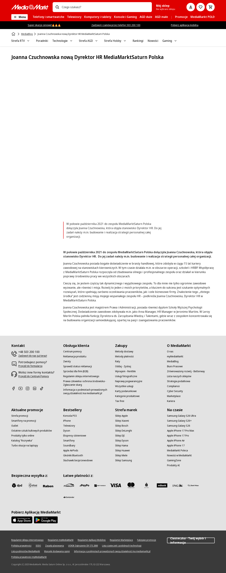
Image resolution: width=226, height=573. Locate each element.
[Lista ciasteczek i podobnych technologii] (121, 545)
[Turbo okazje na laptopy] (24, 445)
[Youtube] (21, 388)
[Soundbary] (69, 445)
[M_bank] (162, 485)
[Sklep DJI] (120, 435)
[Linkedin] (36, 388)
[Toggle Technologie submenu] (71, 40)
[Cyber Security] (175, 391)
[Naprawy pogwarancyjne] (128, 381)
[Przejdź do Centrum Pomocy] (33, 376)
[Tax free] (119, 401)
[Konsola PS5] (70, 416)
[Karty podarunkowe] (126, 391)
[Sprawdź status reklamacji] (77, 366)
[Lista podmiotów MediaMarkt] (25, 551)
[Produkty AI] (173, 465)
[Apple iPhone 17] (176, 445)
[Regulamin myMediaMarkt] (60, 540)
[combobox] (105, 7)
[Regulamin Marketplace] (121, 540)
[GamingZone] (174, 460)
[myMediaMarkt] (175, 356)
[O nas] (170, 351)
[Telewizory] (69, 425)
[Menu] (19, 17)
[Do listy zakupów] (200, 7)
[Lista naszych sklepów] (179, 376)
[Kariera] (171, 401)
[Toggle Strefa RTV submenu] (28, 40)
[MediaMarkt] (29, 7)
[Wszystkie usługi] (124, 386)
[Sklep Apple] (121, 416)
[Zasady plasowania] (54, 545)
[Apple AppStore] (21, 519)
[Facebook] (14, 388)
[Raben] (48, 486)
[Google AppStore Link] (46, 519)
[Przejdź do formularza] (30, 366)
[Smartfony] (69, 440)
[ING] (177, 485)
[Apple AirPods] (70, 450)
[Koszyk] (210, 7)
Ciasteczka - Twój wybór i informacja (191, 540)
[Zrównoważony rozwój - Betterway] (186, 371)
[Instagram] (28, 388)
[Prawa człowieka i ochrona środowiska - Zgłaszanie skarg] (87, 383)
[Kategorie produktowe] (127, 396)
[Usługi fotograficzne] (126, 376)
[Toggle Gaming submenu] (175, 40)
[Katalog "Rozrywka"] (22, 440)
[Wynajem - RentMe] (125, 371)
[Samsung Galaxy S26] (178, 425)
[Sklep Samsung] (123, 460)
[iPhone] (67, 420)
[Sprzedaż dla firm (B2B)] (75, 371)
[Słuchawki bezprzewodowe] (78, 460)
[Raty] (117, 361)
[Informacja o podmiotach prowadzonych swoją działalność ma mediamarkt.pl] (87, 391)
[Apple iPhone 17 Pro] (178, 435)
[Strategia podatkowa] (178, 381)
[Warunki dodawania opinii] (57, 551)
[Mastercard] (131, 485)
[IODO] (38, 545)
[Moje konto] (190, 7)
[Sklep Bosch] (121, 425)
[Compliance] (173, 386)
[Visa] (115, 485)
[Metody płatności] (124, 356)
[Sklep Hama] (121, 445)
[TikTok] (43, 388)
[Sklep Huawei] (122, 450)
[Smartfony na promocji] (23, 420)
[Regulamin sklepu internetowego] (81, 376)
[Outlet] (14, 425)
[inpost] (32, 485)
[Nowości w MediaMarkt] (179, 455)
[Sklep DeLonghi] (123, 430)
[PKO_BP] (146, 485)
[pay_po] (84, 485)
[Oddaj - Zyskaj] (123, 366)
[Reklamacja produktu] (74, 356)
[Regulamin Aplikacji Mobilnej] (92, 540)
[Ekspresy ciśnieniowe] (74, 435)
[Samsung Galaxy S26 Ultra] (181, 416)
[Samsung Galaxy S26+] (179, 420)
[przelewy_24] (69, 485)
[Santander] (69, 498)
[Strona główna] (13, 34)
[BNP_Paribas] (100, 485)
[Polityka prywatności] (21, 545)
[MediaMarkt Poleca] (177, 450)
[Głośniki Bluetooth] (73, 455)
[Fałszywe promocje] (146, 540)
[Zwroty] (67, 361)
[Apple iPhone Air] (176, 440)
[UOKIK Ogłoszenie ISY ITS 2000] (83, 545)
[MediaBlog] (173, 361)
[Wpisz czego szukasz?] (57, 7)
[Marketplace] (174, 396)
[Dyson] (66, 430)
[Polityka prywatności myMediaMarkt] (29, 557)
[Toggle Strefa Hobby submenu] (124, 40)
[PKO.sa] (193, 485)
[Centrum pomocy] (72, 351)
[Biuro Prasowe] (175, 366)
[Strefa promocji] (19, 416)
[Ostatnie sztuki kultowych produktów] (31, 430)
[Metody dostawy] (124, 351)
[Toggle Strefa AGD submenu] (96, 40)
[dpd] (17, 485)
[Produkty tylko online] (22, 435)
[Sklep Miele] (121, 455)
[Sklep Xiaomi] (122, 420)
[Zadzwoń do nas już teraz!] (32, 356)
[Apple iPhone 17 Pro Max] (180, 430)
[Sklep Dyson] (122, 440)
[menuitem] (48, 17)
